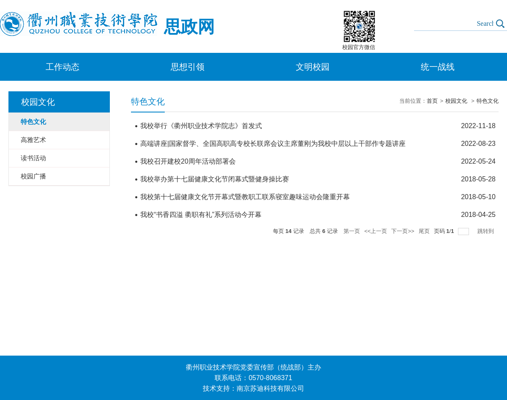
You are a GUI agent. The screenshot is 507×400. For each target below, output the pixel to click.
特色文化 (488, 101)
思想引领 (187, 66)
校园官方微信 (358, 47)
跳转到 (486, 231)
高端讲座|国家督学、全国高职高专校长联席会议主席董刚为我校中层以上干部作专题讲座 (273, 143)
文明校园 (313, 66)
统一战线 (438, 66)
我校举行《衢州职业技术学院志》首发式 (201, 125)
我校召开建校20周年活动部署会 (188, 161)
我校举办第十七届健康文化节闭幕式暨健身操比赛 (214, 179)
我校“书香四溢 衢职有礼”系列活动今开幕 (201, 214)
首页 (432, 101)
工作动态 (62, 66)
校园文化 (457, 101)
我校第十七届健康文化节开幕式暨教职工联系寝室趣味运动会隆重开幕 (245, 196)
